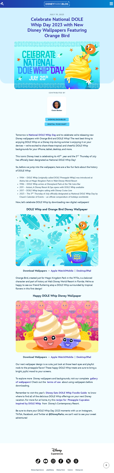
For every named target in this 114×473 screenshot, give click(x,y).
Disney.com (79, 470)
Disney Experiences (37, 470)
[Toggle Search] (111, 3)
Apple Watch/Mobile (62, 270)
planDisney (50, 470)
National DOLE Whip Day (42, 135)
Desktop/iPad (83, 270)
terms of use (54, 382)
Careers (70, 470)
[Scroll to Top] (106, 465)
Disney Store (61, 470)
